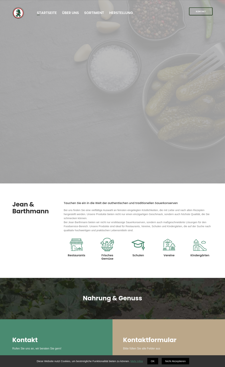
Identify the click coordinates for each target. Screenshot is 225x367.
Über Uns (70, 13)
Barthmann (18, 13)
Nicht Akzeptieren (175, 361)
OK (153, 361)
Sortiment (94, 13)
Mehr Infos (136, 361)
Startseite (47, 13)
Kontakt (201, 11)
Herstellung (121, 13)
